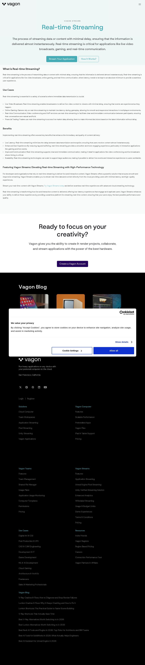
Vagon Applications (27, 439)
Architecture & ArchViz (29, 574)
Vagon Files (80, 428)
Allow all (113, 350)
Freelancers (24, 579)
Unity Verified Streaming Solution (89, 490)
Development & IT (27, 552)
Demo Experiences (83, 512)
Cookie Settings (72, 350)
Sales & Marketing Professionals (33, 585)
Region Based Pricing (84, 547)
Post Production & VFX (29, 541)
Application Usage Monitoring (32, 496)
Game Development (27, 558)
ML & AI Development (28, 563)
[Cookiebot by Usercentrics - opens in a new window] (121, 313)
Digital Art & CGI (26, 536)
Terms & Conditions (84, 517)
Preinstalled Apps (83, 423)
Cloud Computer (26, 412)
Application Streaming (28, 423)
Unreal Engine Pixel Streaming (88, 485)
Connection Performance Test (88, 558)
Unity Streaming (26, 434)
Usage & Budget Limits (85, 506)
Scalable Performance (84, 417)
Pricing (78, 439)
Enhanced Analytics (84, 496)
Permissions (24, 506)
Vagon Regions (82, 541)
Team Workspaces (27, 417)
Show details (121, 342)
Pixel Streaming (25, 428)
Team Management (27, 479)
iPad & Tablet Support (85, 434)
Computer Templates (28, 501)
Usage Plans (24, 490)
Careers (78, 552)
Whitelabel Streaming (84, 501)
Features (79, 412)
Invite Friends (81, 536)
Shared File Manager (28, 485)
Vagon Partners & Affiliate (86, 563)
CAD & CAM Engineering (30, 547)
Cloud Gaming (25, 568)
